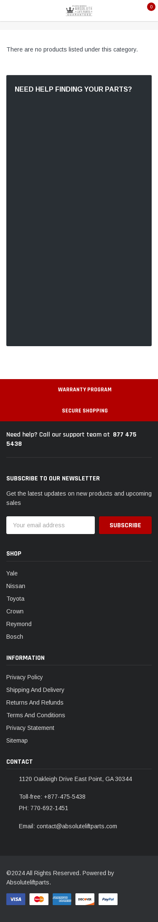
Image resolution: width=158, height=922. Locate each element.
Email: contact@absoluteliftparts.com (68, 826)
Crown (15, 611)
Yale (12, 573)
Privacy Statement (30, 727)
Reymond (19, 624)
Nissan (15, 586)
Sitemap (17, 740)
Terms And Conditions (35, 715)
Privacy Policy (24, 677)
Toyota (15, 598)
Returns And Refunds (35, 702)
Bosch (14, 636)
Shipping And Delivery (35, 689)
